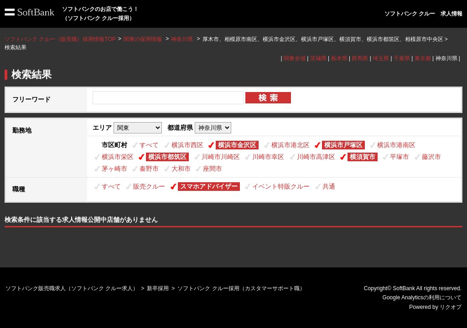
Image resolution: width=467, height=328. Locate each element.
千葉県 (402, 58)
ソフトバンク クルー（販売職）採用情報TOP (60, 39)
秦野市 (149, 168)
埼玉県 (381, 58)
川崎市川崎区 (221, 156)
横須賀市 (362, 156)
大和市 (181, 168)
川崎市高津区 (316, 156)
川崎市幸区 (268, 156)
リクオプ (451, 307)
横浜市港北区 (290, 145)
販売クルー (149, 186)
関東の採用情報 (143, 39)
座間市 (212, 168)
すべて (149, 145)
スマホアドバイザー (209, 186)
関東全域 (295, 58)
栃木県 (339, 58)
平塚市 (399, 156)
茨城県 (318, 58)
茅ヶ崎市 (114, 168)
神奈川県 (182, 39)
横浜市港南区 (396, 145)
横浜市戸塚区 (343, 145)
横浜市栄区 (118, 156)
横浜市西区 (187, 145)
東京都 (423, 58)
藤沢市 (431, 156)
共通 (328, 186)
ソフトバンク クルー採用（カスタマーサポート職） (241, 288)
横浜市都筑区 (167, 156)
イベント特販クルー (281, 186)
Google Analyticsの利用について (422, 297)
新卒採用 (158, 288)
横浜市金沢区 (237, 145)
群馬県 (360, 58)
